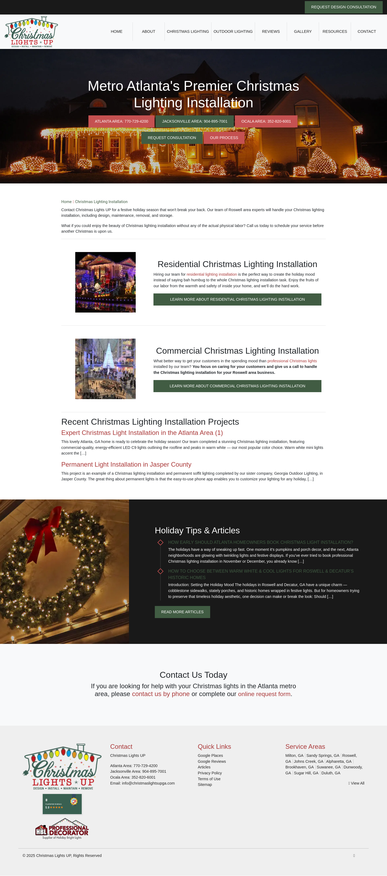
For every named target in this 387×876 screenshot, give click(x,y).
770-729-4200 (145, 766)
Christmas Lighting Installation (101, 202)
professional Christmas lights (292, 361)
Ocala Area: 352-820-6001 (267, 121)
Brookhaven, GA (299, 767)
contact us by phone (159, 693)
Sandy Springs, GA (322, 756)
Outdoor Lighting (233, 31)
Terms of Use (209, 779)
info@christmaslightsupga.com (148, 783)
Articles (204, 767)
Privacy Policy (210, 773)
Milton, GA (294, 756)
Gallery (303, 31)
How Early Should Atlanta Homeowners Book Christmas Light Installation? (260, 542)
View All (356, 783)
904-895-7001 (154, 771)
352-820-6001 (143, 777)
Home (116, 31)
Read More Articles (182, 612)
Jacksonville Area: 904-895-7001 (195, 121)
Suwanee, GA (329, 767)
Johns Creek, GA (309, 761)
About (148, 31)
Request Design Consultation (343, 7)
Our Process (224, 138)
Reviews (271, 31)
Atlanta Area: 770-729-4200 (120, 121)
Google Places (210, 756)
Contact (367, 31)
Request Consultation (171, 138)
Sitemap (205, 785)
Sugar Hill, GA (306, 773)
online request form (264, 693)
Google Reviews (212, 761)
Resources (335, 31)
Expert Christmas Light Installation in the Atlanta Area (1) (142, 432)
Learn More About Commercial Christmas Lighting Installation (238, 386)
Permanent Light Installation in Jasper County (126, 464)
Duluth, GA (330, 773)
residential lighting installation (212, 274)
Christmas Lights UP (53, 855)
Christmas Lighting (188, 31)
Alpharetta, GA (339, 761)
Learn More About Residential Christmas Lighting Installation (237, 299)
